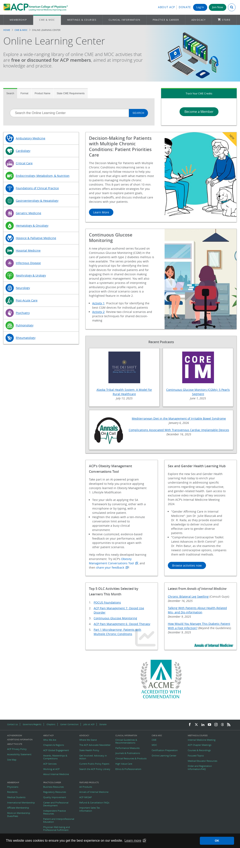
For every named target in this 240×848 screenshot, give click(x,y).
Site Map (11, 759)
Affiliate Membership (18, 807)
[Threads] (222, 725)
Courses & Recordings (199, 750)
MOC (154, 745)
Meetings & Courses (81, 19)
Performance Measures (127, 748)
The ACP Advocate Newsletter (94, 745)
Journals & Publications (127, 753)
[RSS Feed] (228, 725)
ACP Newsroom (14, 736)
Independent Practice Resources (54, 812)
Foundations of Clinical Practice (37, 188)
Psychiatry (23, 313)
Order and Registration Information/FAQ (200, 767)
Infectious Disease (28, 263)
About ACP (166, 7)
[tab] (10, 93)
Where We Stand (88, 739)
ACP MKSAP (85, 797)
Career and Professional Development (55, 804)
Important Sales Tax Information (89, 809)
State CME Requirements (71, 93)
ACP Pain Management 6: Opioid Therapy (122, 624)
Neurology (23, 288)
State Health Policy (89, 750)
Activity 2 (98, 312)
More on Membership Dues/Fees (18, 814)
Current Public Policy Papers (94, 763)
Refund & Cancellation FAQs (94, 802)
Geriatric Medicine (28, 213)
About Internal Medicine (56, 774)
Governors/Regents (32, 724)
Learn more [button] (132, 840)
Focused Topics (196, 755)
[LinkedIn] (203, 725)
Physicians (12, 786)
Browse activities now (187, 565)
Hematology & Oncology (32, 225)
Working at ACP (51, 769)
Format (24, 93)
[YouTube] (209, 725)
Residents (12, 792)
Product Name (42, 93)
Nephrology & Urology (31, 275)
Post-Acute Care (27, 300)
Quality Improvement (54, 797)
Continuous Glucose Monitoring (115, 618)
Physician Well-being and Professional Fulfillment (56, 828)
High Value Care (123, 763)
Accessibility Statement (19, 754)
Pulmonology (24, 325)
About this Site (14, 744)
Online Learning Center (164, 755)
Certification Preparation (165, 750)
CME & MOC (47, 19)
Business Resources (53, 786)
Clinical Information (124, 19)
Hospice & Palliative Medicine (36, 238)
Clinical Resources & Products (131, 758)
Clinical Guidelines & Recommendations (126, 741)
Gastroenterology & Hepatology (37, 201)
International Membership (21, 802)
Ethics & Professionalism (128, 769)
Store (226, 19)
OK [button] (217, 840)
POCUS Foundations (107, 602)
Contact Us (12, 724)
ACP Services (50, 763)
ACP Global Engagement (56, 750)
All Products (85, 786)
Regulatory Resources (54, 792)
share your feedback (110, 567)
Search (10, 93)
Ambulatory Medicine (30, 138)
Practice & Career (166, 19)
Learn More (101, 212)
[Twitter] (196, 725)
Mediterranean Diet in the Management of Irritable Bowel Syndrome (179, 418)
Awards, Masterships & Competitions (55, 757)
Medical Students (16, 797)
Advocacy (198, 19)
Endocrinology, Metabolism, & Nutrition (42, 176)
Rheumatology (25, 338)
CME (154, 739)
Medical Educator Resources (202, 761)
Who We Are (49, 739)
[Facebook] (189, 725)
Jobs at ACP (88, 724)
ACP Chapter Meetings (199, 745)
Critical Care (24, 163)
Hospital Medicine (28, 250)
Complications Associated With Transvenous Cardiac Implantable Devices (179, 430)
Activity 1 (98, 303)
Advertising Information (20, 739)
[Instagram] (216, 725)
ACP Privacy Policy (17, 749)
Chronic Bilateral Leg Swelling (188, 596)
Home (6, 29)
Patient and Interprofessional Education (58, 820)
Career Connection (69, 724)
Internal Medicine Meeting (201, 739)
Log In (200, 7)
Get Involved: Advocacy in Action (93, 757)
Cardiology (23, 151)
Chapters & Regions (53, 745)
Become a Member (199, 111)
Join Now (217, 7)
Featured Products (89, 783)
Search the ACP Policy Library (94, 769)
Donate (185, 7)
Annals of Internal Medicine (93, 792)
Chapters (51, 724)
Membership (18, 19)
